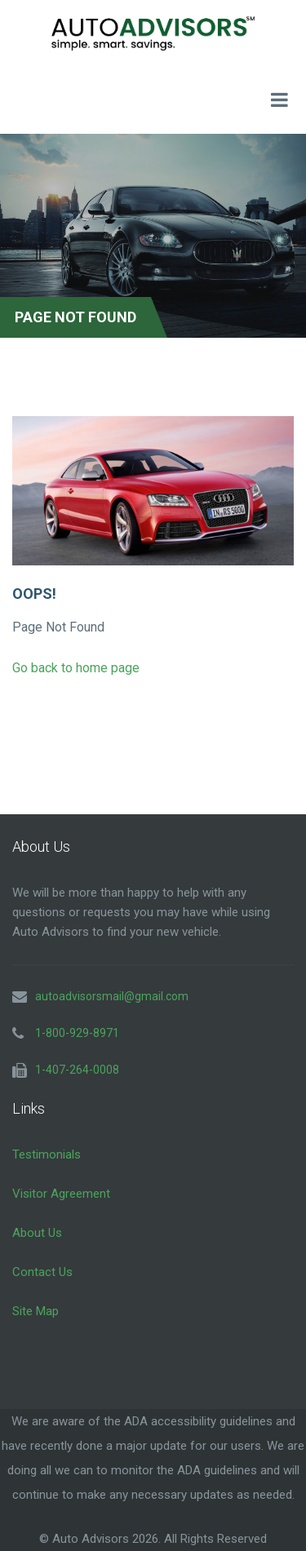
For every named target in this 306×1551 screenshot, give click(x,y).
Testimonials (46, 1154)
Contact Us (42, 1272)
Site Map (35, 1311)
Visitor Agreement (61, 1193)
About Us (37, 1232)
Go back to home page (76, 668)
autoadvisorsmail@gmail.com (111, 996)
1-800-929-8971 (77, 1032)
